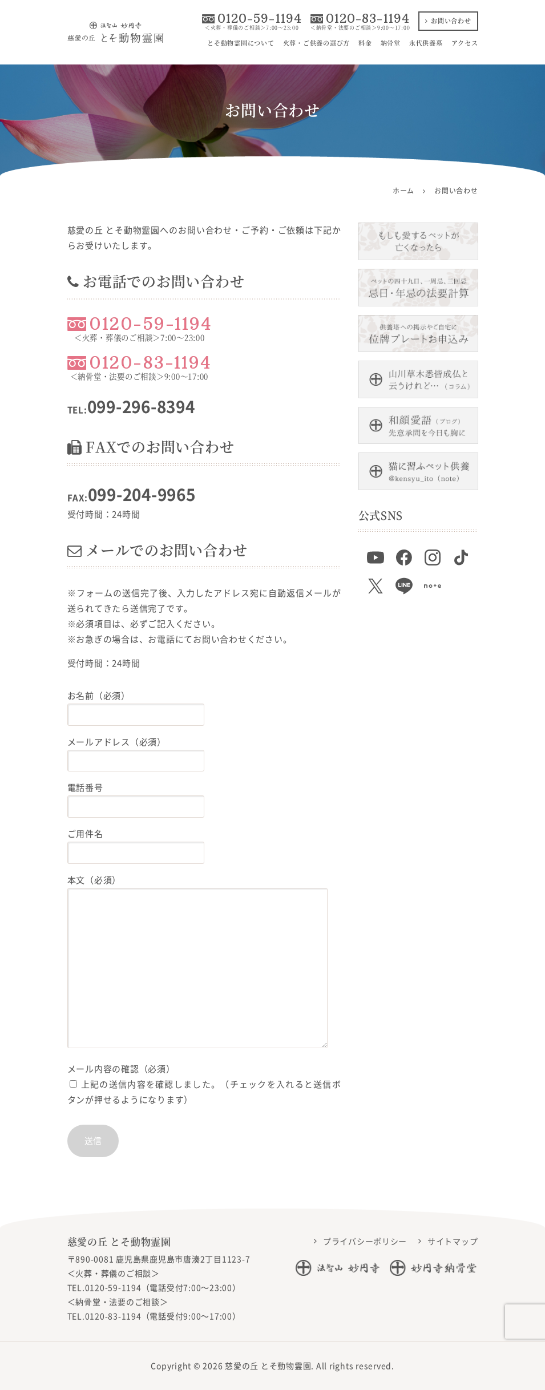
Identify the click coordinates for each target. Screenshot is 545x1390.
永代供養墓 (426, 42)
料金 (365, 42)
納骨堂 (391, 42)
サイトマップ (452, 1241)
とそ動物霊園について (240, 42)
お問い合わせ (448, 20)
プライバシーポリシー (365, 1241)
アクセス (464, 42)
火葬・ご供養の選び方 (316, 42)
